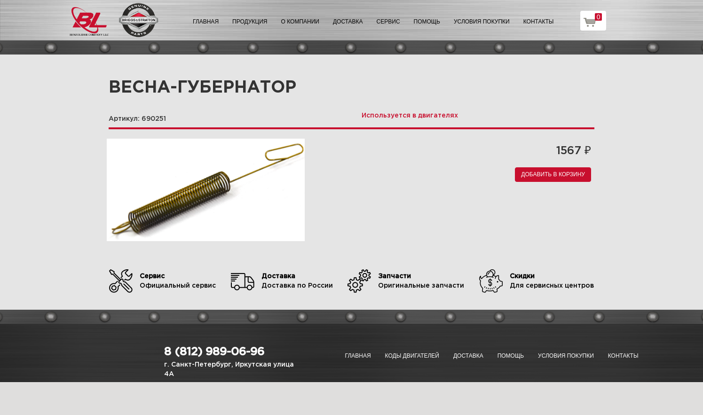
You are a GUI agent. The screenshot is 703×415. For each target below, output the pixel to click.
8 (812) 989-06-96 (214, 352)
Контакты (538, 21)
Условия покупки (482, 21)
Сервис (388, 21)
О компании (300, 21)
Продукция (249, 21)
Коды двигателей (412, 355)
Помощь (427, 21)
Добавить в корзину (553, 174)
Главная (206, 21)
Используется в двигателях (410, 115)
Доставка (348, 21)
